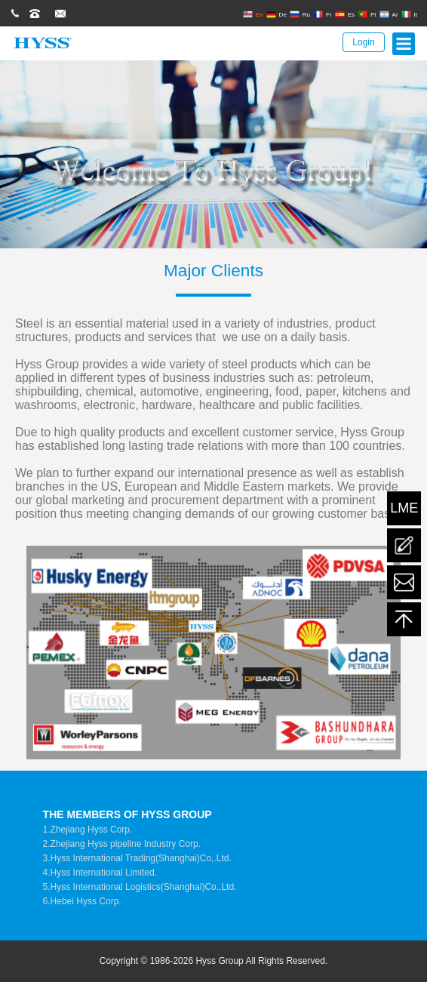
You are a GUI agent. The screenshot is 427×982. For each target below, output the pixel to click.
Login (363, 42)
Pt (367, 14)
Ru (300, 14)
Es (345, 14)
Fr (322, 14)
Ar (388, 14)
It (409, 14)
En (253, 14)
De (276, 14)
